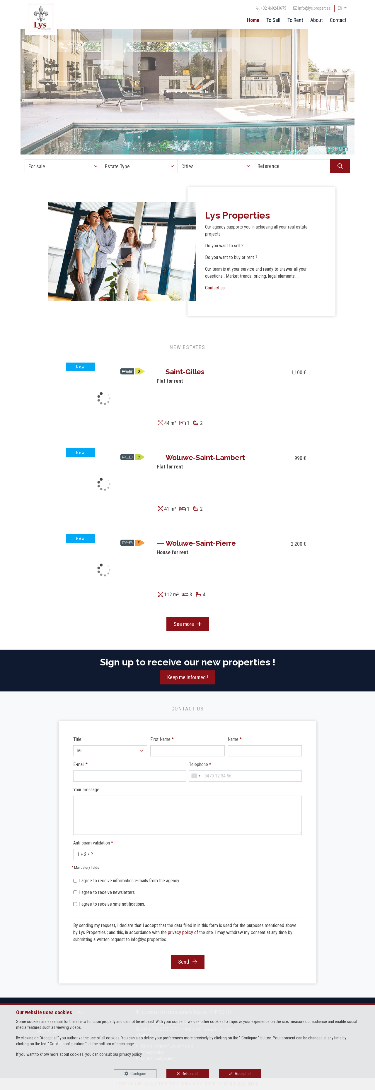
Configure (138, 1073)
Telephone (200, 764)
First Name (162, 739)
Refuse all (190, 1073)
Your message (86, 789)
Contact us (215, 288)
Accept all (243, 1073)
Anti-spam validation (93, 843)
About (316, 20)
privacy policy (180, 932)
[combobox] (195, 776)
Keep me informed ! (187, 677)
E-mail (80, 764)
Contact (338, 20)
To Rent (295, 20)
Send (187, 962)
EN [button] (340, 8)
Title (77, 739)
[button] (63, 166)
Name (235, 739)
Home (253, 20)
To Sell (273, 20)
